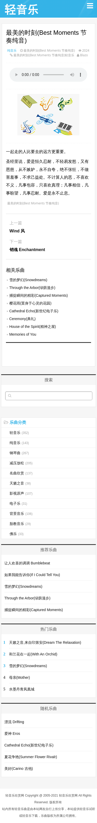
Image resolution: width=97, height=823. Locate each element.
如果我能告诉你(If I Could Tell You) (32, 575)
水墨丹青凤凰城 (21, 689)
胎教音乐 (20, 524)
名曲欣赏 (21, 473)
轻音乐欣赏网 (14, 795)
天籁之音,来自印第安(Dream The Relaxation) (45, 642)
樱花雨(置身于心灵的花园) (30, 303)
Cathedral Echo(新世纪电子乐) (33, 311)
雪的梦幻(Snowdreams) (28, 280)
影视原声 (21, 493)
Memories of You (22, 334)
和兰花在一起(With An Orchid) (33, 654)
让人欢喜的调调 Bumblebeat (27, 563)
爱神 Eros (12, 733)
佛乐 (17, 534)
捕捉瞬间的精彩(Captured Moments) (38, 295)
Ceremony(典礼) (22, 319)
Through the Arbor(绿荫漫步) (32, 288)
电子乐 (18, 503)
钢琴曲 (19, 453)
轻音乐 (19, 433)
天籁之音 (20, 483)
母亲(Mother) (19, 677)
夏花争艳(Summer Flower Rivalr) (30, 757)
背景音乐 (21, 513)
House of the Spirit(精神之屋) (32, 326)
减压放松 (21, 463)
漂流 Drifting (14, 722)
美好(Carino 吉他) (18, 768)
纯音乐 (12, 50)
